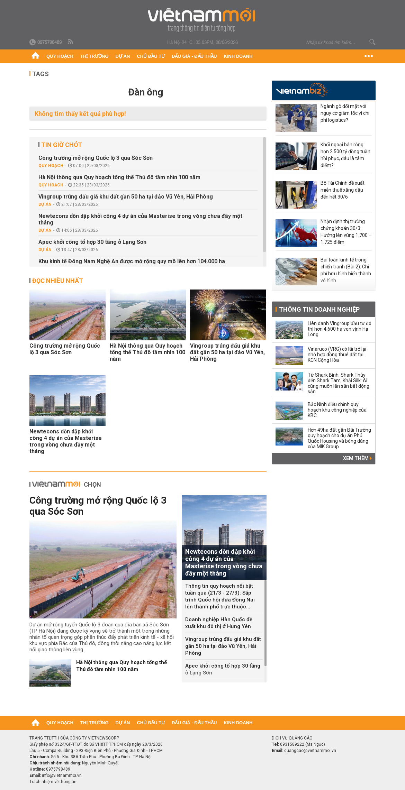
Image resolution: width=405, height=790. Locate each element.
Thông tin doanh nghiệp (319, 309)
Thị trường (94, 56)
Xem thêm (357, 458)
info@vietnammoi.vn (62, 775)
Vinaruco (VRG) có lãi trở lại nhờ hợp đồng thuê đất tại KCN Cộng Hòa (337, 354)
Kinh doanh (238, 56)
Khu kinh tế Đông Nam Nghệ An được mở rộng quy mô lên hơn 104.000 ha (131, 261)
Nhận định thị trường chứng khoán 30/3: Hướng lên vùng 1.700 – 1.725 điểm (346, 232)
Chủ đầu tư (151, 56)
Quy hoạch (59, 56)
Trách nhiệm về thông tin (52, 781)
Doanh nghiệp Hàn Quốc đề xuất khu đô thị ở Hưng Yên (218, 623)
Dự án (123, 56)
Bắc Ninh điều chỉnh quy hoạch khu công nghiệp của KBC (337, 410)
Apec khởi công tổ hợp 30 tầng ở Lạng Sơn (92, 242)
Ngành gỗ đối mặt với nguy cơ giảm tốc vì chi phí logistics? (345, 113)
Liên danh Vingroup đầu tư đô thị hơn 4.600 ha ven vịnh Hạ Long (339, 329)
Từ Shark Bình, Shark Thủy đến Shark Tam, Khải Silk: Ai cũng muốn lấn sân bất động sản (338, 383)
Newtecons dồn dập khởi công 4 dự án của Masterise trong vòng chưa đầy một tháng (140, 219)
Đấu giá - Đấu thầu (194, 56)
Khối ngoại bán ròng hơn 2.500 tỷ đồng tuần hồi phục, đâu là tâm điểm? (345, 155)
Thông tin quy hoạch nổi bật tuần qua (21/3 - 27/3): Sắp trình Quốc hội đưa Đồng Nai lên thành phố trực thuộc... (220, 596)
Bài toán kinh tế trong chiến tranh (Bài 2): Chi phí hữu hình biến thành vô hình (346, 270)
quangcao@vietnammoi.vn (310, 750)
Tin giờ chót (61, 144)
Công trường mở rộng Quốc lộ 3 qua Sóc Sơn (95, 158)
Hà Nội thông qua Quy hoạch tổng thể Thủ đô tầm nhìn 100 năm (119, 177)
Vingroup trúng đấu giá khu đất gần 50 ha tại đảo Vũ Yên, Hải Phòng (125, 196)
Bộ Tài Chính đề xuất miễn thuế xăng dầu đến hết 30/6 (342, 190)
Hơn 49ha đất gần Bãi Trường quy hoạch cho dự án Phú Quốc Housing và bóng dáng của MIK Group (339, 438)
